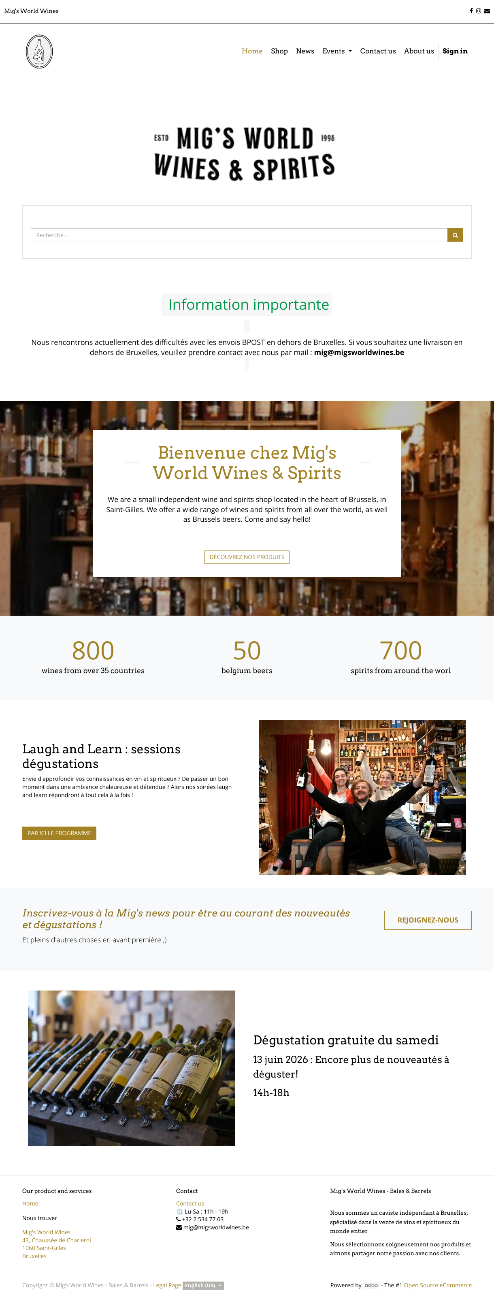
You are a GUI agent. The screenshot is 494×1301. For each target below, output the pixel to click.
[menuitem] (252, 52)
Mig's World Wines (46, 1232)
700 (400, 650)
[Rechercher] (455, 235)
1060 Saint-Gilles (44, 1248)
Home (30, 1203)
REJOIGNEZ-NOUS (428, 920)
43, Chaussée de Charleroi (56, 1240)
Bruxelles (34, 1256)
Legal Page (167, 1285)
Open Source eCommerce (438, 1285)
